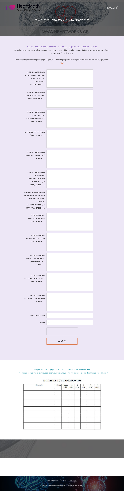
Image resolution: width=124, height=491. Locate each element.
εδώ (62, 63)
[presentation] (62, 331)
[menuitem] (73, 8)
